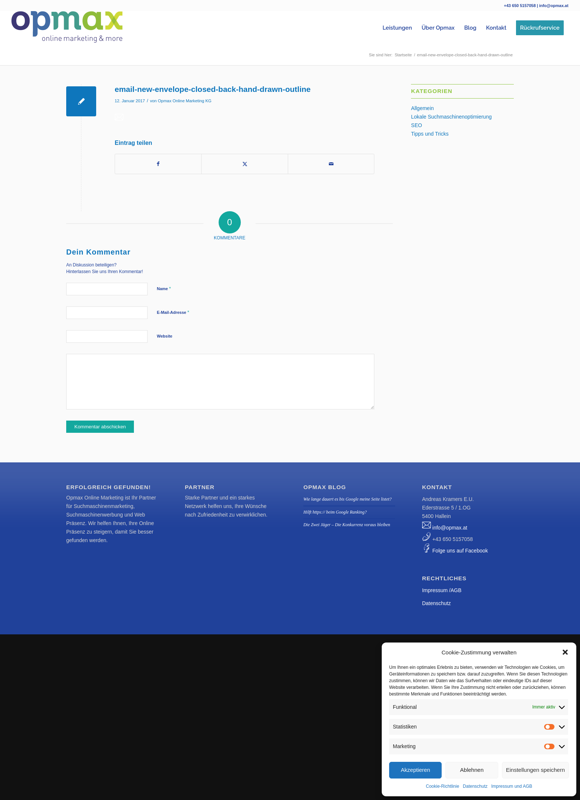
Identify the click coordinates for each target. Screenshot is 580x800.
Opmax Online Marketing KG (185, 101)
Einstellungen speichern (535, 770)
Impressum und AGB (511, 786)
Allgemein (422, 108)
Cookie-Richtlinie (442, 786)
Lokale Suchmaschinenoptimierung (451, 117)
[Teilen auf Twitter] (244, 164)
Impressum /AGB (442, 590)
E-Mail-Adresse (173, 312)
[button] (565, 652)
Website (164, 336)
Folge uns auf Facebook (460, 551)
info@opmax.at (449, 528)
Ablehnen (471, 770)
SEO (416, 125)
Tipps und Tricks (429, 134)
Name (164, 288)
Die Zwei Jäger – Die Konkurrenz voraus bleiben (346, 524)
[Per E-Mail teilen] (331, 164)
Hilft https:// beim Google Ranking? (335, 512)
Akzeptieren (415, 770)
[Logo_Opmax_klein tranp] (66, 27)
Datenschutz (475, 786)
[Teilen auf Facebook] (158, 164)
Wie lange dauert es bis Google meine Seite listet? (347, 499)
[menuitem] (397, 27)
